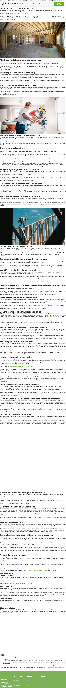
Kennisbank (29, 588)
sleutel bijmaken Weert (8, 335)
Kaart (28, 585)
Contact (29, 580)
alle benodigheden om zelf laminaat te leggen (37, 507)
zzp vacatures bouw (15, 252)
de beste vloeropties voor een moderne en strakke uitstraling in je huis (44, 158)
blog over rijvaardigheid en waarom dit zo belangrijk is (21, 366)
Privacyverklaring (31, 596)
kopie (24, 351)
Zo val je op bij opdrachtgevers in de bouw (16, 158)
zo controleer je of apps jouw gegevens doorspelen (38, 281)
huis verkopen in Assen (46, 449)
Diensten (22, 3)
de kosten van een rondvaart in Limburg (16, 281)
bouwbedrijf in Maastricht (16, 77)
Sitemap (29, 598)
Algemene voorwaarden (32, 593)
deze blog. (6, 503)
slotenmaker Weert (51, 316)
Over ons (29, 591)
